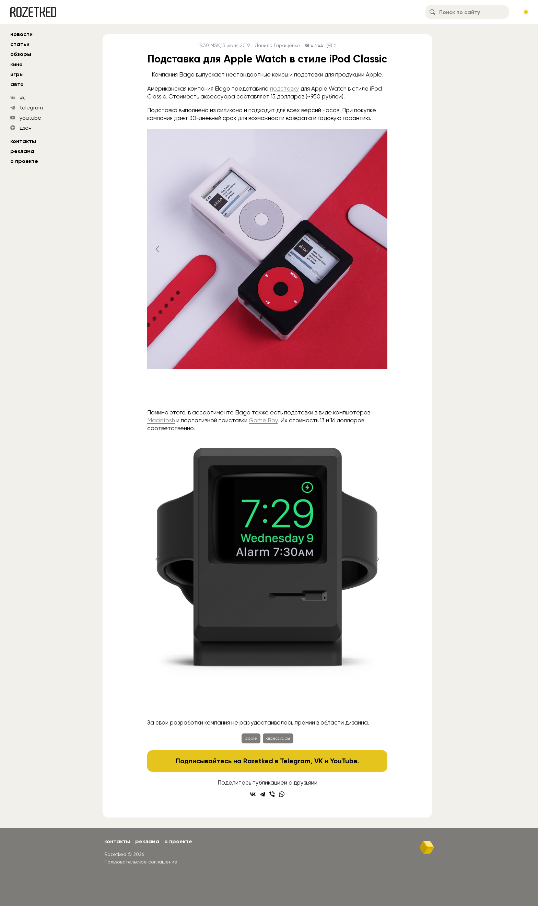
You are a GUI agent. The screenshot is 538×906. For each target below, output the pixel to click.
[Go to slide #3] (302, 390)
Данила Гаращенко (277, 45)
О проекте (24, 161)
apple (251, 738)
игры (17, 74)
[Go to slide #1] (231, 390)
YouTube (343, 761)
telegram (31, 107)
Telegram (295, 761)
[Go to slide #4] (302, 700)
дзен (26, 128)
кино (16, 64)
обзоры (20, 54)
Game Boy (263, 420)
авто (17, 84)
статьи (20, 44)
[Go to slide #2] (267, 390)
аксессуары (278, 738)
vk (22, 97)
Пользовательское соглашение (140, 861)
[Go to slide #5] (338, 700)
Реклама (22, 151)
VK (318, 761)
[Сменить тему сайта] (526, 12)
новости (21, 34)
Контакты (23, 141)
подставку (284, 88)
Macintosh (161, 420)
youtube (30, 118)
